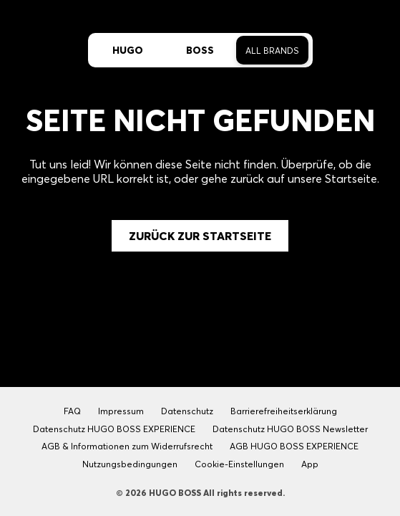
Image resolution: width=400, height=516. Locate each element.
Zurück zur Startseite (200, 236)
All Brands (272, 50)
